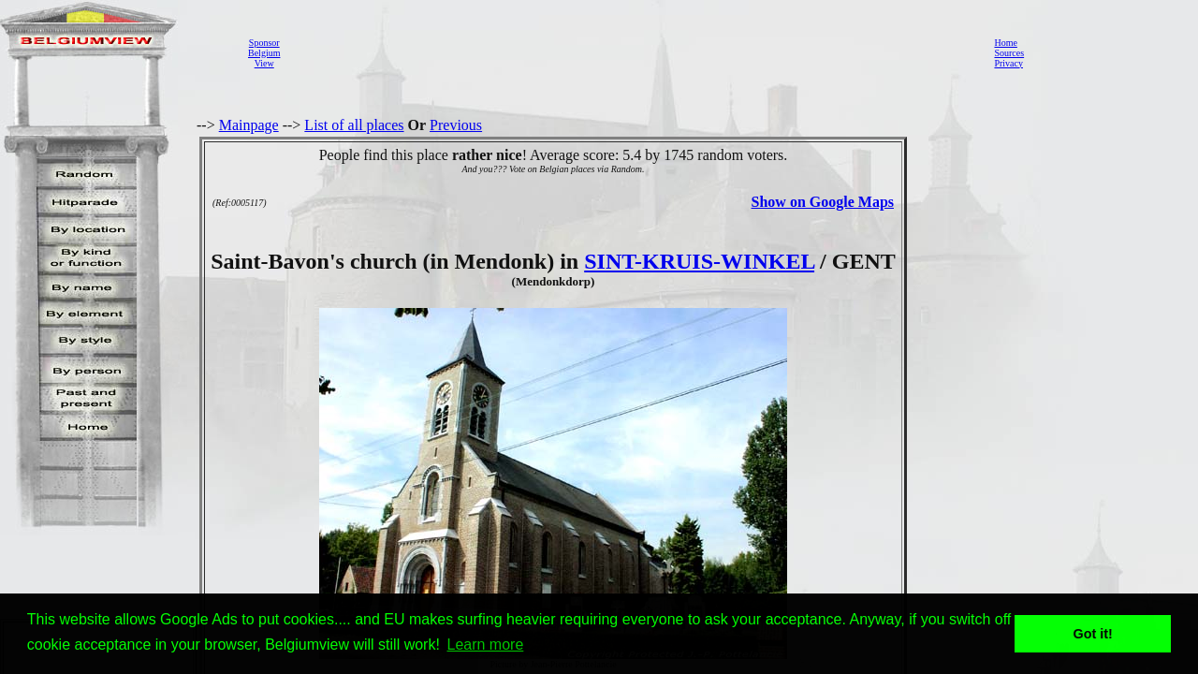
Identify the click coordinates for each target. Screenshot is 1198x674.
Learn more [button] (485, 644)
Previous (456, 125)
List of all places (353, 125)
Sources (1009, 53)
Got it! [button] (1093, 633)
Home (1005, 42)
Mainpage (249, 125)
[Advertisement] (631, 52)
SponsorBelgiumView (264, 52)
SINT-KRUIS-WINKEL (699, 261)
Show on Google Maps (823, 202)
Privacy (1008, 63)
